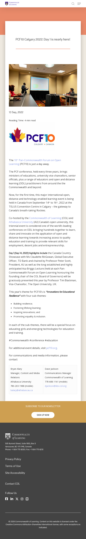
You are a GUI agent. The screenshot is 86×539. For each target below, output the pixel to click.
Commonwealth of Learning (45, 218)
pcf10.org (51, 348)
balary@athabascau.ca (22, 390)
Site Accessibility (15, 472)
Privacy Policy (13, 459)
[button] (42, 415)
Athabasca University (21, 222)
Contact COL (12, 483)
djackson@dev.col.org (55, 385)
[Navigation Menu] (79, 3)
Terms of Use (13, 466)
